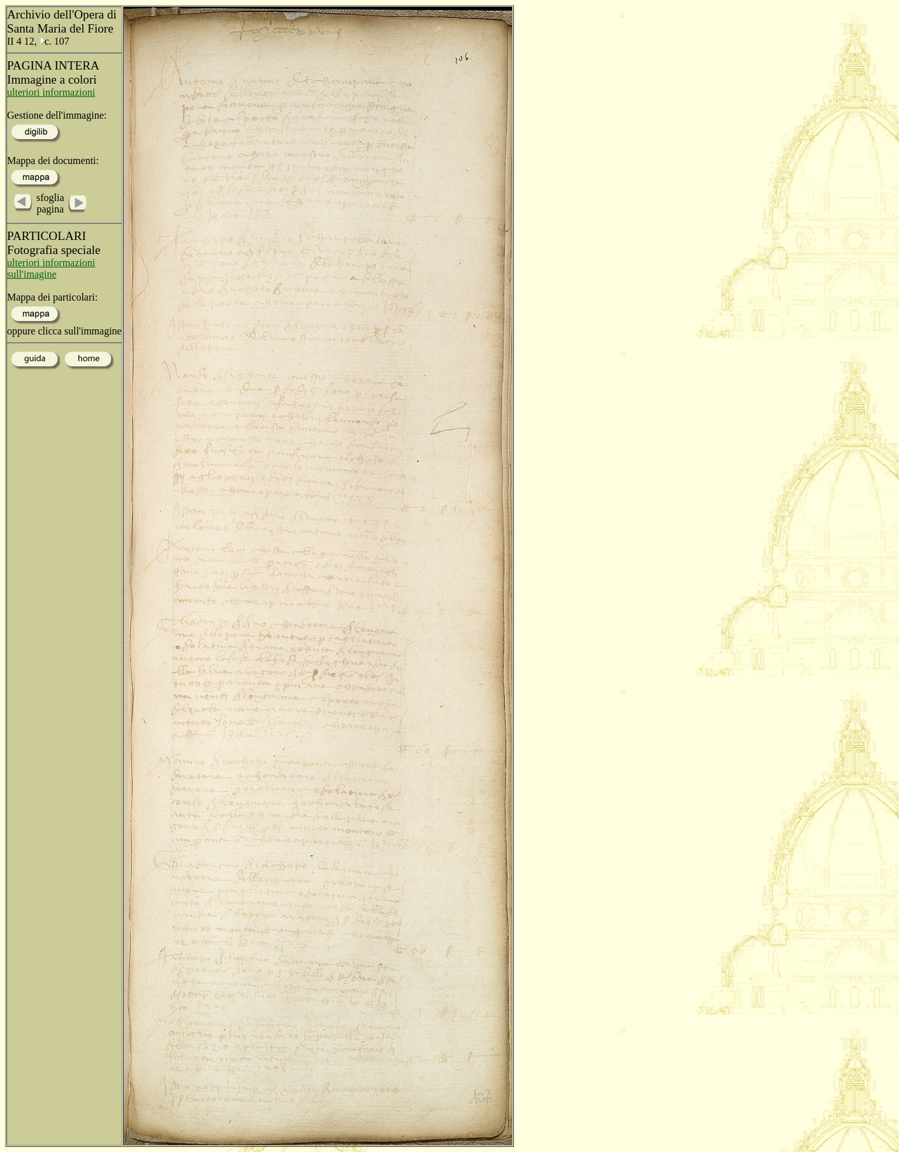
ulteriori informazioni (51, 92)
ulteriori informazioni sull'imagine (51, 268)
